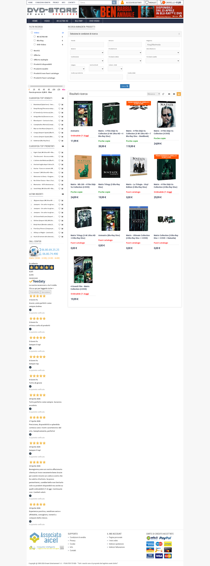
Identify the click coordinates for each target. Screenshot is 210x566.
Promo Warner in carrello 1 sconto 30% (138, 103)
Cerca (125, 86)
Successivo (46, 292)
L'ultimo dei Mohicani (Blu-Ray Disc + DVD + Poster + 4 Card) (44, 160)
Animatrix (75, 131)
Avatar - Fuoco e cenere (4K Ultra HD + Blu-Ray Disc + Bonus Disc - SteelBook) (44, 168)
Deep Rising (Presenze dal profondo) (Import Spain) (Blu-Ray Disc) (44, 108)
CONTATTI (71, 2)
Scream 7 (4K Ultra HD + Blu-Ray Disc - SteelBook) (44, 172)
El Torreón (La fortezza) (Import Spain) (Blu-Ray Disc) (44, 112)
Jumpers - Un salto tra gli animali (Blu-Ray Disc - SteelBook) (44, 204)
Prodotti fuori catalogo (44, 78)
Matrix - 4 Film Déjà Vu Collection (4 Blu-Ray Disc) (165, 185)
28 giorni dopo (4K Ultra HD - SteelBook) (44, 200)
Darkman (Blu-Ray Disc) (42, 141)
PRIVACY (56, 2)
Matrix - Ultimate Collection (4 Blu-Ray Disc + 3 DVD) (138, 236)
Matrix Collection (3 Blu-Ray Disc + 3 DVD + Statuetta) (166, 236)
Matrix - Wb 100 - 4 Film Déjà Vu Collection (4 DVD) (83, 185)
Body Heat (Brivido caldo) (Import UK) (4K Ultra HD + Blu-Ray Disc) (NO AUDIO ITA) (44, 224)
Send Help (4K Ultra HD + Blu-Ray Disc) (44, 188)
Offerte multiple (41, 59)
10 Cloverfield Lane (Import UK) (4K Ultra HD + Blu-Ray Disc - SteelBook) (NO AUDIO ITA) (44, 216)
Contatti (73, 550)
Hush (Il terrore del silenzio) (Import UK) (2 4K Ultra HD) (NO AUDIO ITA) (44, 236)
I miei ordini (113, 541)
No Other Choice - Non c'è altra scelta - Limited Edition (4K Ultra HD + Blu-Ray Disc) (44, 180)
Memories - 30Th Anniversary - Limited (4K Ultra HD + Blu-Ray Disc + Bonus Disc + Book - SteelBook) (44, 184)
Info (71, 547)
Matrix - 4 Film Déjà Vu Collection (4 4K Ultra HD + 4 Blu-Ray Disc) (110, 133)
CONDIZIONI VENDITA (42, 2)
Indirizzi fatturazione (117, 547)
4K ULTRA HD (62, 21)
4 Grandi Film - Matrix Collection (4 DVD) (80, 287)
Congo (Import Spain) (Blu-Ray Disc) (44, 133)
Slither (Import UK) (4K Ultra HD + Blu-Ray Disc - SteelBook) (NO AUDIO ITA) (44, 220)
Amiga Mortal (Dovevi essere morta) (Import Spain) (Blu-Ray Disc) (44, 116)
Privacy (72, 541)
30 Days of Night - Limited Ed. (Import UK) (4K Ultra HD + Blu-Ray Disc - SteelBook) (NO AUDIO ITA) (44, 232)
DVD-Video (94, 21)
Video (47, 21)
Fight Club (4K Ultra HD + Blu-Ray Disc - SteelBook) (44, 152)
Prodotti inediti (41, 69)
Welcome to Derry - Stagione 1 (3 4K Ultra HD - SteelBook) (44, 176)
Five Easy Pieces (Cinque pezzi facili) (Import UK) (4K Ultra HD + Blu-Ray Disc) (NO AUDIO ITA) (44, 228)
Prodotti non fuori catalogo (46, 73)
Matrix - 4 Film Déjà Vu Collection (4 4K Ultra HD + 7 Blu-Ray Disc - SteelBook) (138, 133)
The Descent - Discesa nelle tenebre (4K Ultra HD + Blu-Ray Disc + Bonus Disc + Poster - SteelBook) (44, 156)
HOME (30, 2)
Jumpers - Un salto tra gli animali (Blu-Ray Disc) (44, 208)
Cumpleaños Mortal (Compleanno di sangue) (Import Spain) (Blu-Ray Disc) (44, 125)
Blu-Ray (79, 21)
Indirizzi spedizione (116, 544)
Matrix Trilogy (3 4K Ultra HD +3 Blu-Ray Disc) (83, 236)
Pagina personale (115, 537)
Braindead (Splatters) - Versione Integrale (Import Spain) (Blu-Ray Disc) (44, 104)
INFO (63, 2)
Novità (37, 50)
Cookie (72, 544)
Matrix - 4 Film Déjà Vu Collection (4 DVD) (163, 132)
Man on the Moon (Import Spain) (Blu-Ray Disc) (44, 129)
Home (35, 21)
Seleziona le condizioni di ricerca (84, 34)
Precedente (34, 292)
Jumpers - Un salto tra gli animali (44, 212)
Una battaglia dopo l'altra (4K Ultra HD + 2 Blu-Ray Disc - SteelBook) (44, 164)
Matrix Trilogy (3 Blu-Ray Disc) (109, 185)
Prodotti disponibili (43, 64)
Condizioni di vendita (78, 537)
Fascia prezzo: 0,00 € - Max (40, 92)
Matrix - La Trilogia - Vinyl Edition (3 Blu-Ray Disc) (137, 185)
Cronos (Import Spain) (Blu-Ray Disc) (44, 137)
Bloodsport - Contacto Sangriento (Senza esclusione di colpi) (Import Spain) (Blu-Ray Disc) (44, 120)
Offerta (37, 55)
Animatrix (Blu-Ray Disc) (109, 235)
